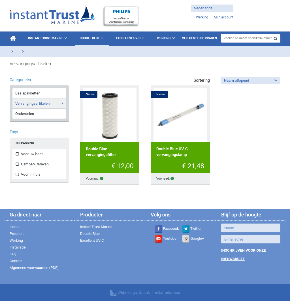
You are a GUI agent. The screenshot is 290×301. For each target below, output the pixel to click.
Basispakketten (27, 93)
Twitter (192, 228)
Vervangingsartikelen (40, 103)
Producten (18, 233)
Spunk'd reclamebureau (159, 292)
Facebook (167, 228)
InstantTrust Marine (48, 38)
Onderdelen (24, 113)
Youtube (165, 238)
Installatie (17, 247)
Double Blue (92, 38)
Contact (16, 261)
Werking (163, 38)
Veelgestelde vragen (199, 38)
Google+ (193, 238)
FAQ (13, 254)
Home (15, 227)
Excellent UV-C (131, 38)
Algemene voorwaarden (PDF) (34, 268)
